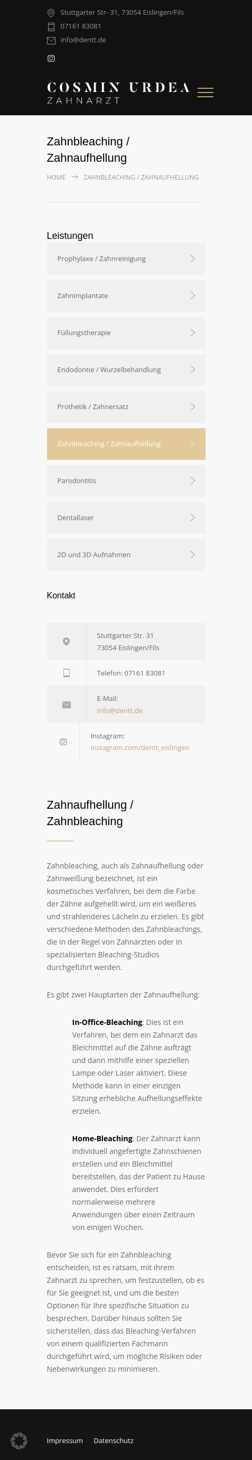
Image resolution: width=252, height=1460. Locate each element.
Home (56, 177)
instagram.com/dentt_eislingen (139, 747)
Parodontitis (77, 480)
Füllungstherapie (84, 332)
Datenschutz (114, 1440)
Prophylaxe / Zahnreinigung (102, 258)
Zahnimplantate (83, 295)
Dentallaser (76, 517)
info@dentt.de (83, 40)
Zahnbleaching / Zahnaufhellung (109, 443)
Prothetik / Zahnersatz (93, 406)
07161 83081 (81, 27)
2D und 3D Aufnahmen (94, 554)
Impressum (65, 1440)
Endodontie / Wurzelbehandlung (109, 369)
